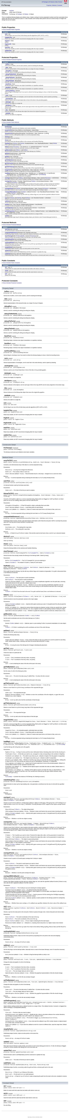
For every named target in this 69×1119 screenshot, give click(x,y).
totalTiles (7, 47)
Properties (49, 5)
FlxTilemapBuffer (20, 236)
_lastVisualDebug (10, 90)
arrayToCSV (8, 130)
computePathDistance (11, 232)
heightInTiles (8, 37)
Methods (54, 5)
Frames (60, 2)
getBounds (8, 150)
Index (56, 2)
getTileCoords (9, 163)
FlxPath (55, 143)
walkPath (7, 253)
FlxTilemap (8, 126)
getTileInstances (9, 166)
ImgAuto (7, 40)
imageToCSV (8, 170)
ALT (6, 267)
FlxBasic (26, 14)
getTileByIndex (9, 160)
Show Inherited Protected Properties (12, 59)
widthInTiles (8, 50)
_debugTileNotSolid (10, 74)
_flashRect (8, 87)
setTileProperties (9, 211)
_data (6, 67)
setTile (7, 204)
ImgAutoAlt (8, 44)
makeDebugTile (9, 239)
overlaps (7, 178)
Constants (59, 5)
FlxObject (19, 14)
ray (6, 197)
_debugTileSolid (9, 80)
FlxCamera (16, 146)
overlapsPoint (9, 188)
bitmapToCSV (8, 133)
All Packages (45, 2)
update (7, 215)
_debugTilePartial (10, 77)
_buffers (7, 64)
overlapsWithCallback (11, 191)
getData (7, 153)
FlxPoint (15, 143)
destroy (7, 136)
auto (6, 34)
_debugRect (8, 70)
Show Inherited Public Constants (11, 262)
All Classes (51, 2)
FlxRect (18, 150)
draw (6, 140)
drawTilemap (8, 236)
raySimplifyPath (9, 242)
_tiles (6, 110)
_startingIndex (9, 98)
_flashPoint (8, 84)
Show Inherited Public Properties (11, 29)
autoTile (7, 229)
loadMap (7, 173)
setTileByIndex (9, 207)
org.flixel (11, 10)
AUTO (6, 270)
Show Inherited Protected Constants (12, 283)
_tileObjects (8, 105)
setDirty (7, 201)
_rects (6, 95)
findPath (7, 143)
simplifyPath (8, 247)
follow (6, 146)
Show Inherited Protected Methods (11, 224)
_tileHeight (8, 102)
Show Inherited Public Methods (10, 122)
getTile (7, 156)
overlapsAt (8, 181)
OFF (6, 274)
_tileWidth (8, 113)
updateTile (8, 250)
